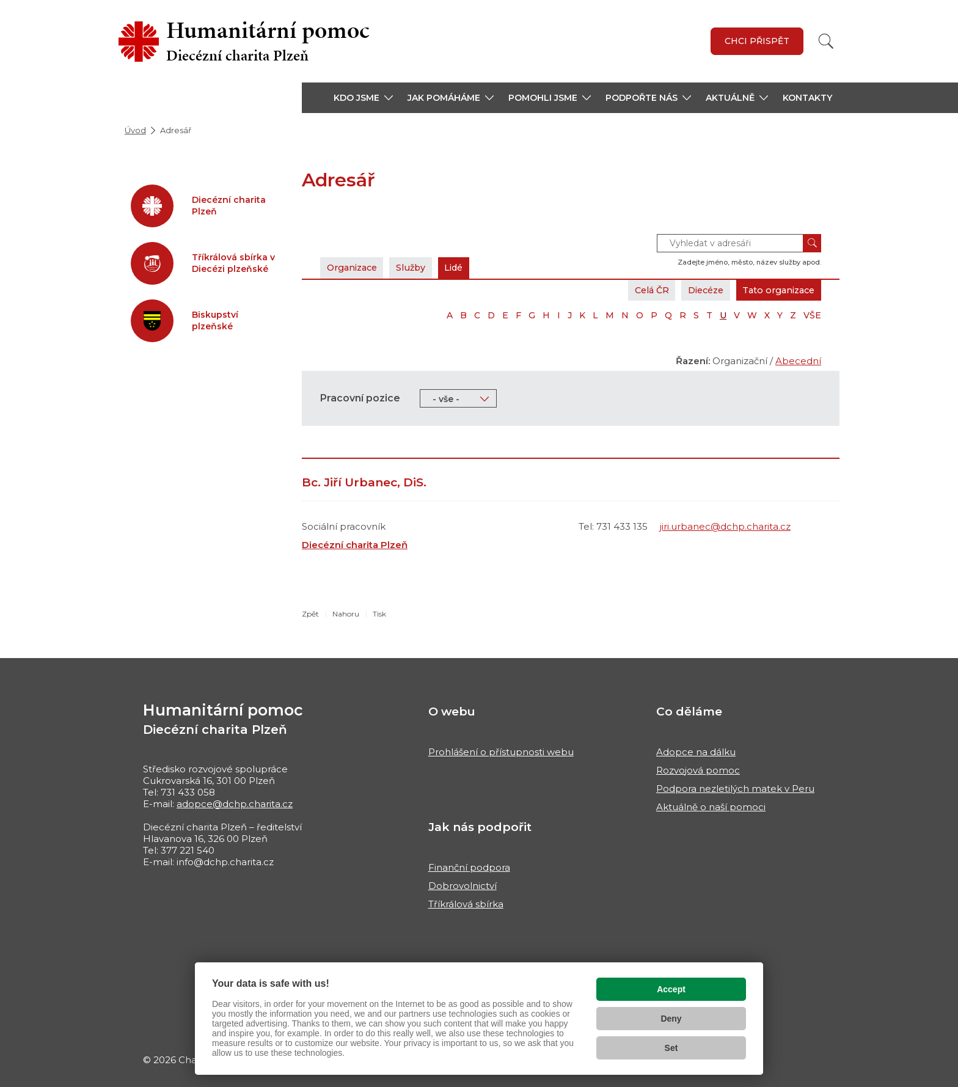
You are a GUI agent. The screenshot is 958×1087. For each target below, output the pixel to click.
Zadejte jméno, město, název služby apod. (749, 262)
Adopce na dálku (696, 752)
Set (671, 1048)
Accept (671, 989)
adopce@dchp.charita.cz (235, 804)
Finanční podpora (469, 867)
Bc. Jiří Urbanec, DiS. (364, 482)
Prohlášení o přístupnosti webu (501, 752)
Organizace (354, 267)
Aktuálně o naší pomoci (711, 807)
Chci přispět (757, 40)
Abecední (798, 361)
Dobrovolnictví (462, 885)
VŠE (812, 315)
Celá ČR (637, 290)
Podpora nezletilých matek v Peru (735, 788)
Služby (419, 267)
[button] (363, 97)
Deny (670, 1018)
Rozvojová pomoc (698, 770)
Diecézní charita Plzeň (355, 545)
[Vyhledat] (826, 41)
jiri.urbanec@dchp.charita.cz (725, 526)
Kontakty (807, 97)
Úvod (135, 130)
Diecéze (695, 290)
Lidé (466, 267)
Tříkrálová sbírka (465, 904)
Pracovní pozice (360, 398)
